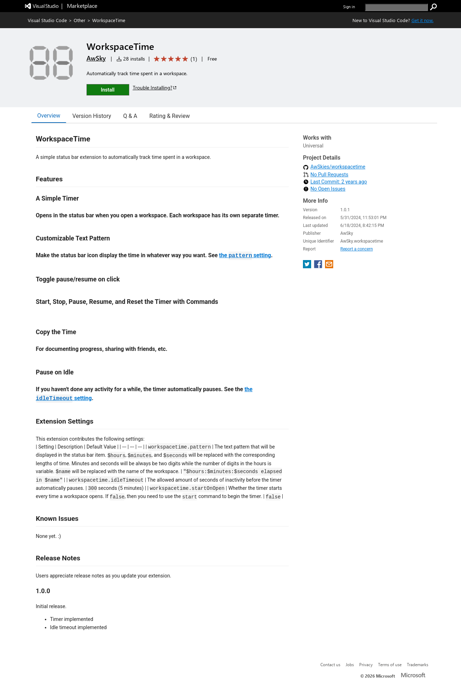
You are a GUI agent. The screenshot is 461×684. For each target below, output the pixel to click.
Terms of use (390, 664)
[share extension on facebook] (318, 266)
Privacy (366, 664)
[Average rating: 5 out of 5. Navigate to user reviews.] (174, 59)
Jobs (350, 664)
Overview (49, 115)
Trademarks (417, 664)
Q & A (130, 116)
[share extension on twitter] (307, 266)
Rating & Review (169, 116)
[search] (396, 7)
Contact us (330, 664)
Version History (91, 116)
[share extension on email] (329, 266)
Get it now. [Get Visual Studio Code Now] (423, 20)
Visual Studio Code (47, 20)
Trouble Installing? (155, 87)
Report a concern (356, 249)
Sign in (349, 6)
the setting (245, 255)
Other (79, 20)
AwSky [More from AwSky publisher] (96, 58)
